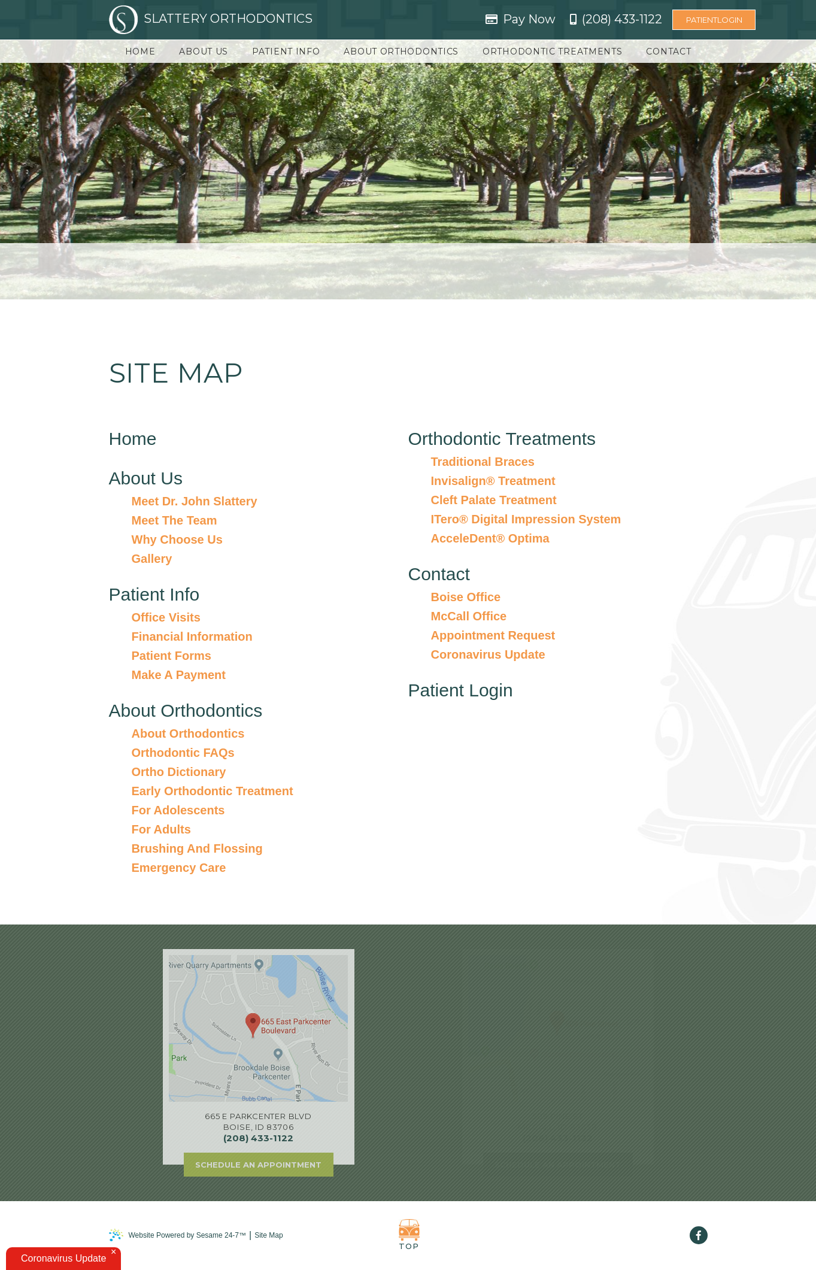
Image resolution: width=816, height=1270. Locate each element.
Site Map (268, 1235)
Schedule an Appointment (258, 1164)
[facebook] (699, 1235)
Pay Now (529, 19)
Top (409, 1235)
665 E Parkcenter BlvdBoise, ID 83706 (258, 1121)
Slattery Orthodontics (211, 19)
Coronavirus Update (63, 1258)
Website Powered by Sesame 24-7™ (178, 1235)
